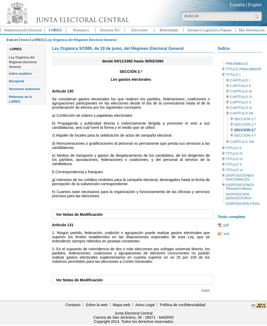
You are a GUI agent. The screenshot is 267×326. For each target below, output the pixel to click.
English (255, 5)
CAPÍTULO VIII (242, 142)
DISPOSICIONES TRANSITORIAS (240, 187)
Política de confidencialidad (182, 305)
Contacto (73, 305)
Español (237, 5)
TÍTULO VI (234, 170)
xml (226, 234)
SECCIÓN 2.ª (245, 124)
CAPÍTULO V (240, 102)
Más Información (252, 30)
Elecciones (139, 30)
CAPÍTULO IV (241, 97)
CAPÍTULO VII (241, 113)
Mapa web (121, 305)
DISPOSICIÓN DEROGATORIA (239, 196)
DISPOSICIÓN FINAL (243, 204)
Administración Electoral (23, 30)
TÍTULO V (234, 164)
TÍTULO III (234, 153)
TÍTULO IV (234, 159)
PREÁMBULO (237, 64)
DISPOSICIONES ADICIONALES (240, 177)
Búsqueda (16, 81)
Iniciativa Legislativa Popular (209, 30)
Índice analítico (20, 73)
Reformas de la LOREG (20, 99)
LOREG (55, 30)
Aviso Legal (145, 305)
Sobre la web (96, 305)
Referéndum (169, 30)
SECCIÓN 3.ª (245, 130)
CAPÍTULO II (240, 86)
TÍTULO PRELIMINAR (243, 69)
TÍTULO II (233, 148)
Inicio (25, 40)
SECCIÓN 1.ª (245, 119)
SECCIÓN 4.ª (245, 135)
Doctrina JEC (110, 30)
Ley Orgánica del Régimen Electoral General (23, 62)
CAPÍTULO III (241, 91)
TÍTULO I (233, 75)
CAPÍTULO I (240, 80)
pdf (226, 225)
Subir (205, 290)
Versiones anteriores (24, 89)
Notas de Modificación (79, 214)
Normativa (81, 30)
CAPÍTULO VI (241, 108)
